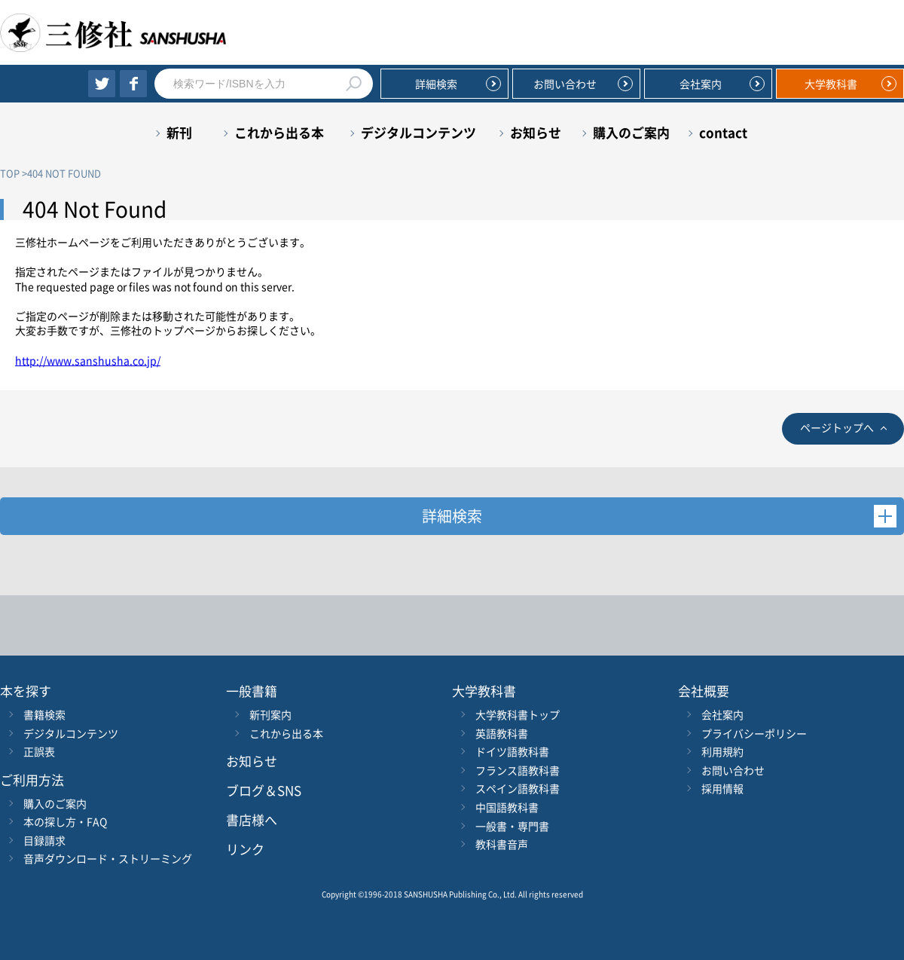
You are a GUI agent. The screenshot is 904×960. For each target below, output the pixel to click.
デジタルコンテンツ (418, 132)
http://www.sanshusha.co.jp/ (87, 360)
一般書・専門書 (512, 825)
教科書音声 (501, 843)
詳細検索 (436, 83)
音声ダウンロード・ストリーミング (107, 858)
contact (723, 132)
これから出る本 (279, 132)
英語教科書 (501, 733)
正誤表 (39, 751)
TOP (10, 173)
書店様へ (251, 819)
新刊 (179, 132)
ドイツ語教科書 (512, 751)
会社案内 (701, 83)
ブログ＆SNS (263, 790)
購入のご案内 (631, 132)
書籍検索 (44, 714)
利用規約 (722, 751)
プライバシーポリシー (754, 733)
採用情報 (722, 788)
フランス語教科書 (517, 770)
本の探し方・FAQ (65, 821)
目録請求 (44, 840)
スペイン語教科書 (517, 788)
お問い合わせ (565, 83)
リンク (245, 848)
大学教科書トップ (517, 714)
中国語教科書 (507, 807)
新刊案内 (270, 714)
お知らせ (535, 132)
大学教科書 (831, 83)
